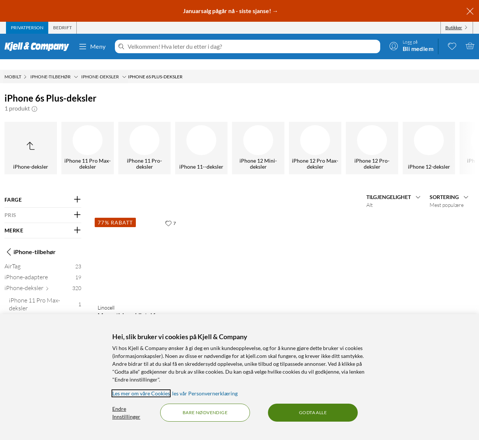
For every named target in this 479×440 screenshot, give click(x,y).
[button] (34, 97)
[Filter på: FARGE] (42, 189)
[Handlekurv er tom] (470, 46)
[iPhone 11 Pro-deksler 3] (45, 310)
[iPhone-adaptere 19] (42, 268)
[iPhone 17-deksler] (69, 137)
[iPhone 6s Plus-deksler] (239, 137)
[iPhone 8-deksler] (410, 137)
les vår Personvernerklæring (205, 393)
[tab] (27, 28)
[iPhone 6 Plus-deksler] (126, 137)
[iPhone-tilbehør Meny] (76, 66)
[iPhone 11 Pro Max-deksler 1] (45, 295)
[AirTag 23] (42, 257)
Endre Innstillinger (126, 413)
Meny (92, 46)
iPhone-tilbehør (30, 241)
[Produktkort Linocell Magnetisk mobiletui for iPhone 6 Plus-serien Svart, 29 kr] (138, 246)
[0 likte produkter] (452, 46)
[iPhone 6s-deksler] (296, 137)
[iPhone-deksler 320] (42, 279)
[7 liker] (170, 212)
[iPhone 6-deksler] (182, 137)
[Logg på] (411, 46)
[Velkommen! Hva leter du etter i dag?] (252, 46)
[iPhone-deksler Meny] (124, 66)
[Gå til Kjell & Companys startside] (39, 46)
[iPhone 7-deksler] (353, 137)
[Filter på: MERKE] (42, 220)
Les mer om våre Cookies (141, 393)
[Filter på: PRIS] (42, 204)
